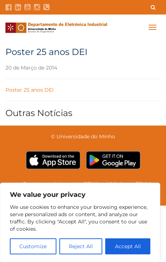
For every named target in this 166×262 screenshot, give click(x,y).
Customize (33, 246)
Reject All (81, 246)
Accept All (128, 246)
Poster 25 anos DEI (29, 90)
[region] (80, 222)
